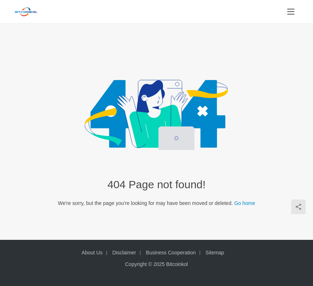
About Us (92, 252)
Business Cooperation (171, 252)
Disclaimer (124, 252)
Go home (244, 203)
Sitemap (214, 252)
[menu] (290, 11)
